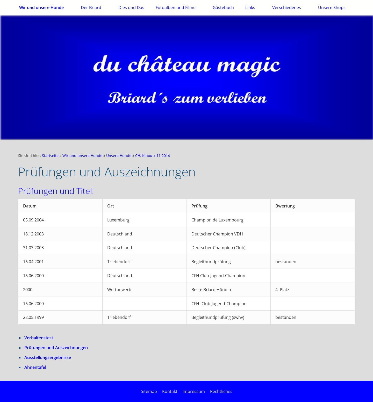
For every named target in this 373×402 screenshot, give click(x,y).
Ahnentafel (35, 367)
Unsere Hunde (118, 155)
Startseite (50, 155)
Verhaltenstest (38, 338)
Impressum (194, 391)
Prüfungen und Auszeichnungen (56, 347)
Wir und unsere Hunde (82, 155)
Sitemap (149, 391)
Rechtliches (221, 391)
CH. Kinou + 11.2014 (152, 155)
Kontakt (169, 391)
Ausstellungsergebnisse (47, 357)
